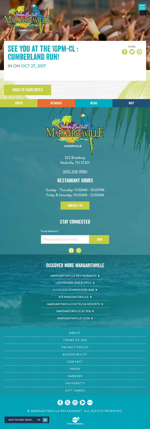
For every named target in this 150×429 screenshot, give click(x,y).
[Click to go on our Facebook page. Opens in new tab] (60, 402)
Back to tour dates (27, 90)
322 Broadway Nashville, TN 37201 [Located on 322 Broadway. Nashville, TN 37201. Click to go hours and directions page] (75, 160)
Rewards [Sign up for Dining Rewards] (56, 103)
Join (99, 239)
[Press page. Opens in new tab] (75, 369)
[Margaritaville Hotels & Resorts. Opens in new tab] (75, 304)
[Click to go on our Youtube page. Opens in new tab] (82, 402)
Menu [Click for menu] (93, 103)
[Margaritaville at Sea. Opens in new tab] (75, 311)
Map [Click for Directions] (131, 103)
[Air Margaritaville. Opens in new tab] (75, 297)
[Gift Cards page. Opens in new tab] (75, 390)
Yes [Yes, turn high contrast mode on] (38, 420)
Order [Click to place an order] (19, 103)
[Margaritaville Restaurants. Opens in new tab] (75, 275)
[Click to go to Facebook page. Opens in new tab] (71, 250)
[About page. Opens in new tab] (75, 333)
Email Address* (50, 231)
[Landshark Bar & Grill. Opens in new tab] (75, 282)
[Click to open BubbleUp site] (75, 421)
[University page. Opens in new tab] (75, 383)
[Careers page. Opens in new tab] (75, 376)
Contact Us (75, 205)
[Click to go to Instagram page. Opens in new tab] (78, 250)
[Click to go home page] (27, 21)
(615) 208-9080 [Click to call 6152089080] (75, 171)
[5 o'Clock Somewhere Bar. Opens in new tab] (75, 290)
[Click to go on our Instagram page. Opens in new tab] (75, 402)
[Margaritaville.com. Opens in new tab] (75, 318)
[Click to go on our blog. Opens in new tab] (90, 402)
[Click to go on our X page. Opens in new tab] (67, 402)
